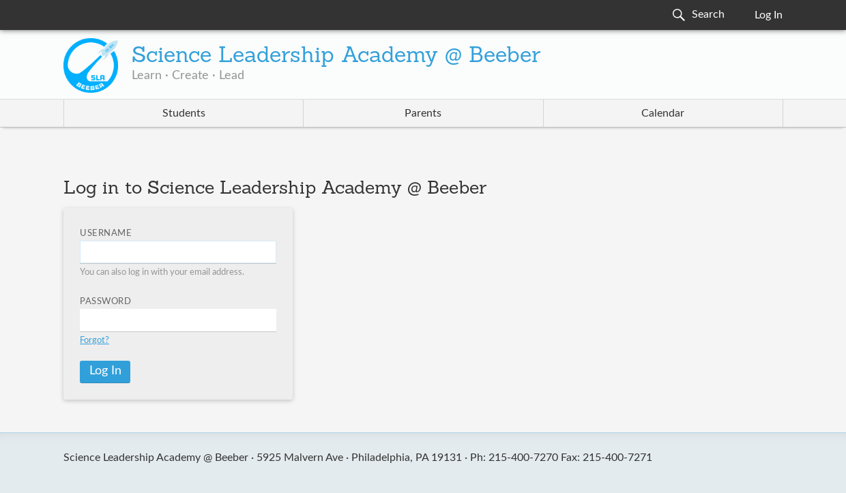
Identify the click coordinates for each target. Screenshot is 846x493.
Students (183, 113)
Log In (769, 15)
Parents (423, 113)
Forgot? (94, 340)
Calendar (662, 113)
